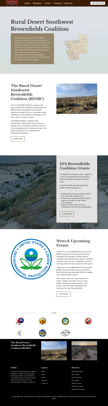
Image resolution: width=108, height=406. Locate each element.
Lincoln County (76, 377)
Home (43, 371)
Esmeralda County (77, 371)
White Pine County (77, 386)
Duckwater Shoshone (78, 389)
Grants (47, 3)
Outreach (58, 3)
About (27, 3)
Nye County (75, 380)
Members (37, 3)
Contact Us (68, 3)
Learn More (18, 138)
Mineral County (76, 383)
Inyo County (75, 374)
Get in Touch (98, 3)
